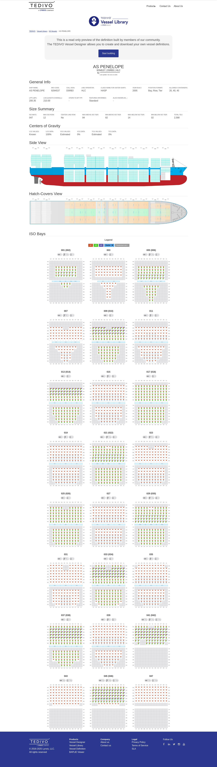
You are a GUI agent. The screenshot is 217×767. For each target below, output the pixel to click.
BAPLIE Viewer (76, 752)
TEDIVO (32, 31)
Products (151, 6)
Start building (108, 53)
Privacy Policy (139, 742)
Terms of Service (140, 745)
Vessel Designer (77, 742)
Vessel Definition (77, 749)
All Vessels (53, 31)
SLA (134, 749)
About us (105, 742)
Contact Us (165, 6)
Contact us (106, 745)
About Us (178, 6)
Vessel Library (42, 31)
